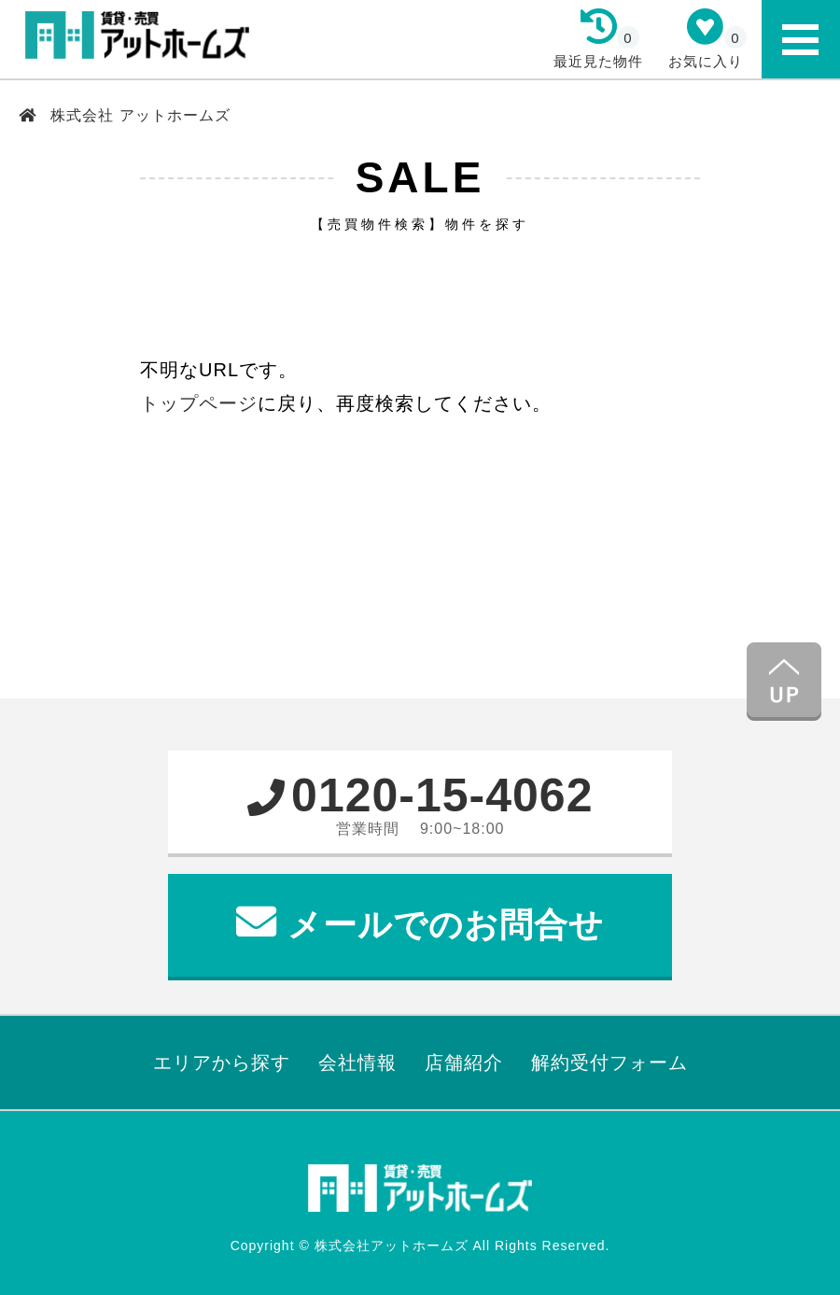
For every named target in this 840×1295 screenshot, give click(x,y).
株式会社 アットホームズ (138, 115)
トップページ (199, 403)
